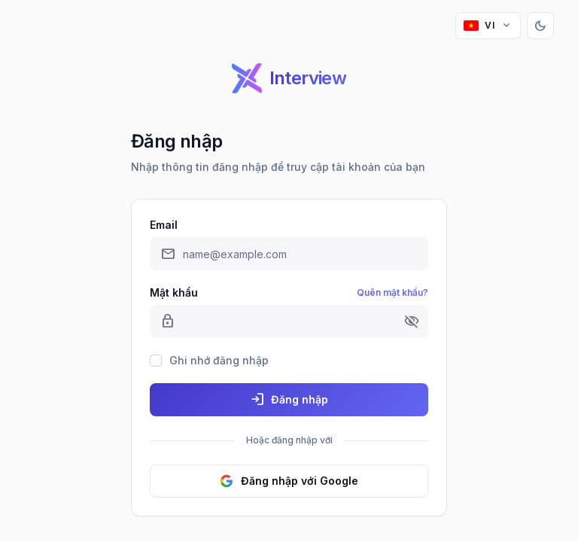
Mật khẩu (174, 292)
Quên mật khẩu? (392, 292)
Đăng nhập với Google (289, 481)
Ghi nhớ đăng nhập (219, 360)
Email (164, 224)
